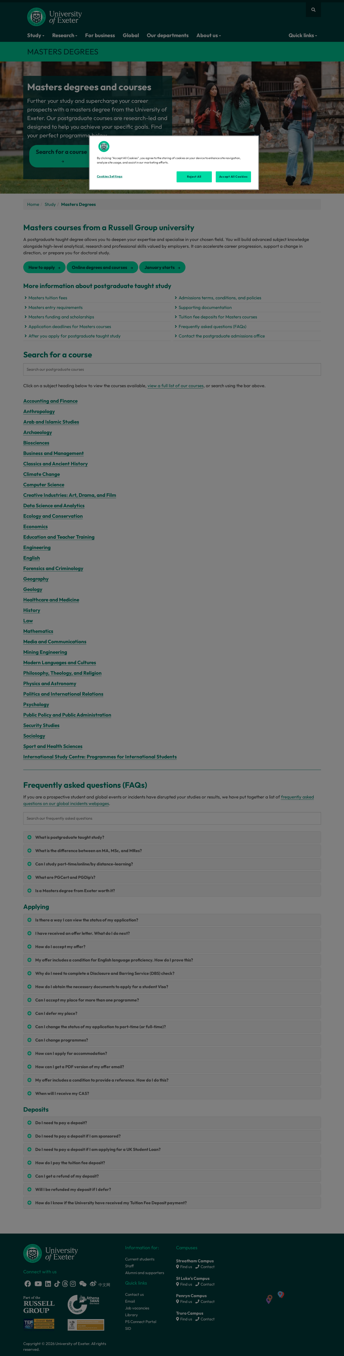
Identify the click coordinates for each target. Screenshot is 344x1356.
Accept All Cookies (233, 176)
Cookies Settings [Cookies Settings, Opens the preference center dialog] (110, 176)
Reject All (194, 176)
